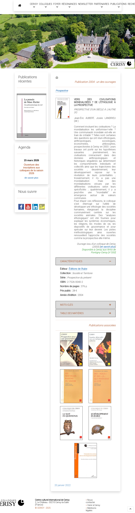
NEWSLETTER (85, 4)
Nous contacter (90, 501)
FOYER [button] (56, 5)
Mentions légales (91, 509)
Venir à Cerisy (93, 505)
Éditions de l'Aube (78, 268)
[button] (130, 508)
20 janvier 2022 (63, 485)
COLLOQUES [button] (45, 5)
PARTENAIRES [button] (101, 5)
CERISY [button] (34, 5)
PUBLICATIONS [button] (118, 5)
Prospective (62, 90)
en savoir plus (107, 246)
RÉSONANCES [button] (69, 5)
